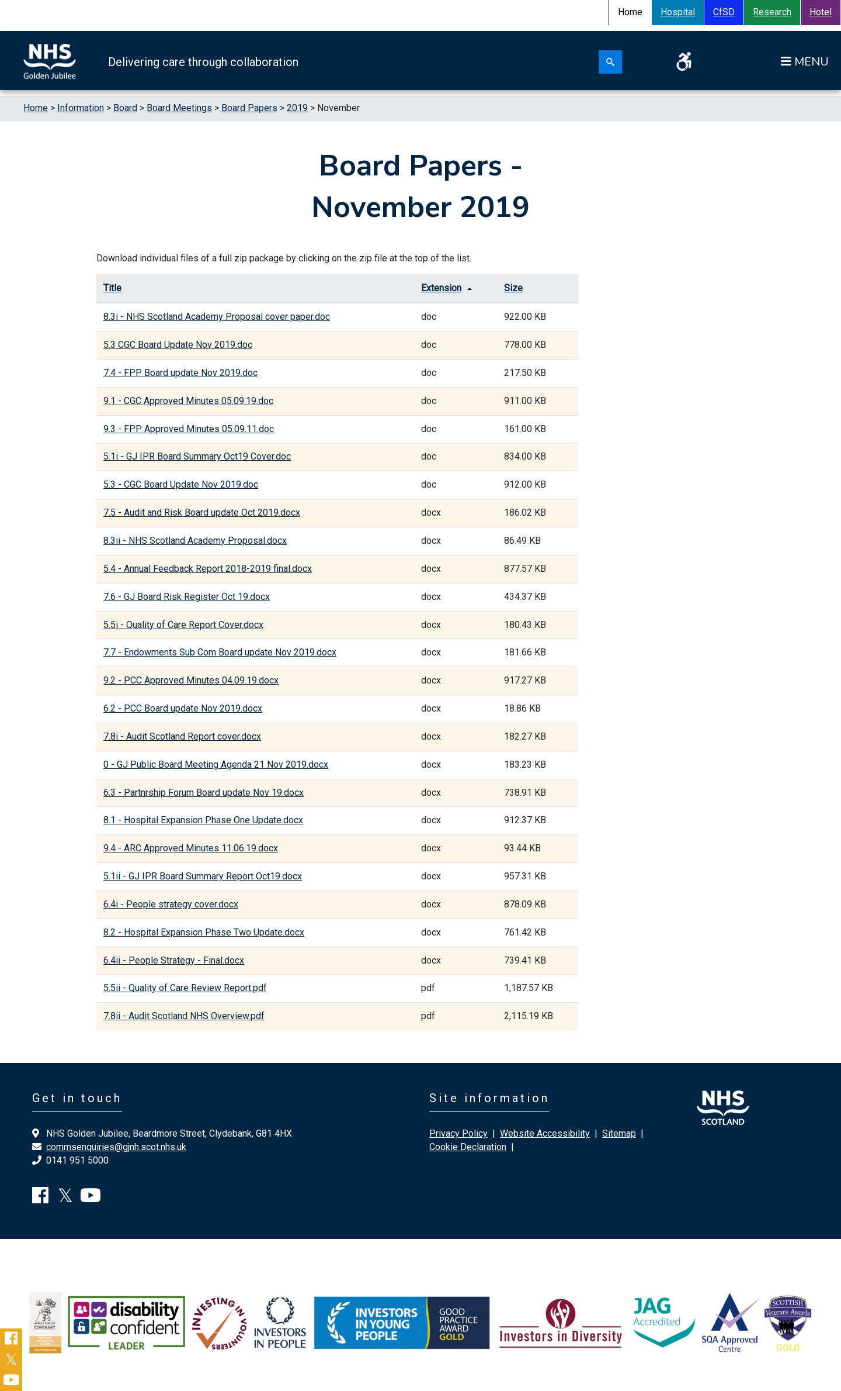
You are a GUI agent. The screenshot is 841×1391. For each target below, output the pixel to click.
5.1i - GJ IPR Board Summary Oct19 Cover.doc (197, 456)
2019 (297, 107)
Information (80, 107)
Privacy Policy (458, 1133)
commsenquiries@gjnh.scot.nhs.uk (116, 1146)
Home (35, 107)
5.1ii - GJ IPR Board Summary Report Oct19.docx (202, 876)
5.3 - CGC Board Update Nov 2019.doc (180, 484)
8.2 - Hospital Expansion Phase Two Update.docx (203, 932)
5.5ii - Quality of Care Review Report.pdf (185, 987)
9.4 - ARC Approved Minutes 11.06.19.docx (190, 848)
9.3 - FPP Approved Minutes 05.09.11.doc (188, 428)
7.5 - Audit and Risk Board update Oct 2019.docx (201, 512)
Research (772, 12)
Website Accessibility (545, 1133)
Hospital (678, 12)
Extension (441, 288)
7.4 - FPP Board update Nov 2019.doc (180, 372)
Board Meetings (179, 107)
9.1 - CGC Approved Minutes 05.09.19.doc (188, 400)
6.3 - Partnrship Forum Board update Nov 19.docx (203, 792)
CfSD (724, 12)
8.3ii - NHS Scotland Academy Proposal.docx (195, 540)
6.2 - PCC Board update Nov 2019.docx (182, 708)
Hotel (820, 12)
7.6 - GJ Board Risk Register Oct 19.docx (186, 596)
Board (125, 107)
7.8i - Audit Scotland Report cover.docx (182, 736)
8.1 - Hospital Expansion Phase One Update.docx (203, 820)
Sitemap (619, 1133)
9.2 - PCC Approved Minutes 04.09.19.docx (191, 680)
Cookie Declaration (467, 1146)
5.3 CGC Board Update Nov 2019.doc (177, 344)
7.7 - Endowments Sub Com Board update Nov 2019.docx (219, 652)
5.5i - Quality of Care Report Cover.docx (183, 624)
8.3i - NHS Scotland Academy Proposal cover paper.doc (216, 316)
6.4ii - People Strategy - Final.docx (173, 960)
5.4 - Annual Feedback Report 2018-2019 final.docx (207, 568)
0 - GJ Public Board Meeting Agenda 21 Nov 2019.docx (215, 764)
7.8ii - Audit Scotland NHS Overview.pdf (184, 1015)
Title (112, 288)
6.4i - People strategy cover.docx (170, 904)
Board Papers (249, 107)
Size (513, 288)
